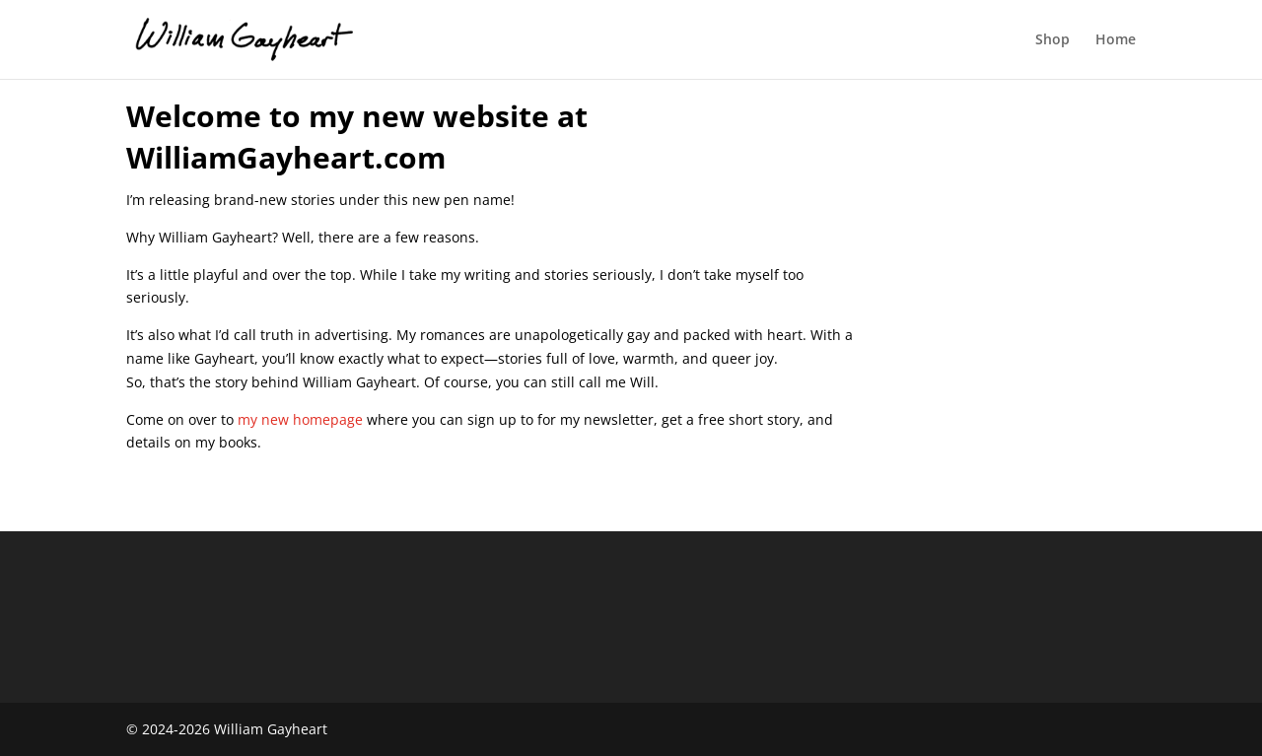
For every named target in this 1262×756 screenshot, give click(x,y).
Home (1115, 40)
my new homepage (300, 419)
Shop (1052, 40)
